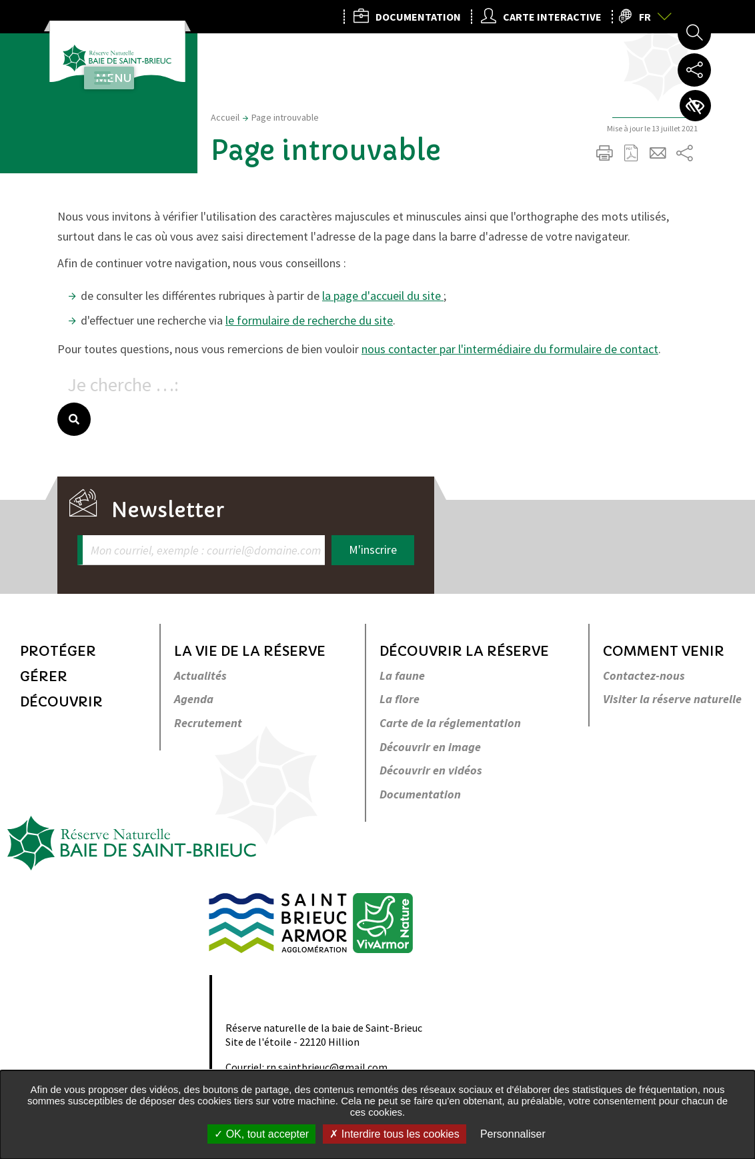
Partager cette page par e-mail (657, 153)
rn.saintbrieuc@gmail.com (327, 1067)
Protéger (58, 651)
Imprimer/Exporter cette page (604, 153)
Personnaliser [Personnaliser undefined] (513, 1134)
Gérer (43, 676)
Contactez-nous (644, 676)
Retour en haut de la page (726, 553)
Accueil (225, 117)
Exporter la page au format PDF (631, 153)
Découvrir (61, 702)
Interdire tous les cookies (394, 1134)
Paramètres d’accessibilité (694, 106)
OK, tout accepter (261, 1134)
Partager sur (684, 153)
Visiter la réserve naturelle (672, 699)
